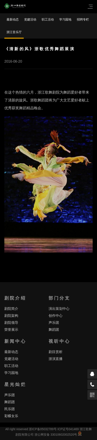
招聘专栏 (83, 19)
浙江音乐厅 (14, 32)
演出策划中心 (59, 308)
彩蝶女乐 (11, 416)
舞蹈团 (54, 329)
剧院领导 (11, 322)
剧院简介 (11, 308)
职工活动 (48, 19)
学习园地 (65, 19)
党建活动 (30, 19)
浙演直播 (55, 359)
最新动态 (13, 19)
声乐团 (54, 322)
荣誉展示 (11, 329)
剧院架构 (11, 315)
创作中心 (55, 315)
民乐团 (9, 409)
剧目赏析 (55, 352)
